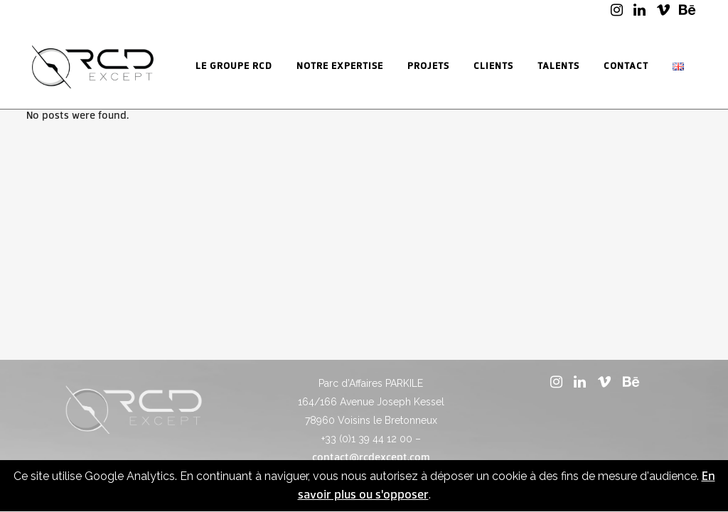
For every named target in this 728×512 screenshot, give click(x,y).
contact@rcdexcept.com (371, 458)
